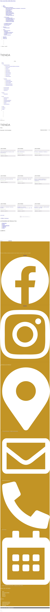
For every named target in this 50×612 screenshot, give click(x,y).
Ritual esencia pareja (40, 151)
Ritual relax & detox (6, 179)
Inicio (1, 120)
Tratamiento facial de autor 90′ (7, 152)
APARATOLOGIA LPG (5, 225)
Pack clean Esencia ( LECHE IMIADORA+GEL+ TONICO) (40, 180)
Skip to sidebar (8, 0)
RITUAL (3, 224)
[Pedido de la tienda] (45, 130)
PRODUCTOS (4, 223)
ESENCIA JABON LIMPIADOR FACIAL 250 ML (41, 207)
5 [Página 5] (26, 216)
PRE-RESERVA (21, 151)
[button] (3, 148)
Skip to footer (13, 0)
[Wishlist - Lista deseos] (4, 218)
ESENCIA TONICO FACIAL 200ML (7, 207)
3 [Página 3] (23, 216)
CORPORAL (4, 226)
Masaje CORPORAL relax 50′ (24, 179)
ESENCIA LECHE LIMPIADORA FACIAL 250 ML (24, 207)
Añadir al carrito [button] (4, 182)
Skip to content (2, 0)
